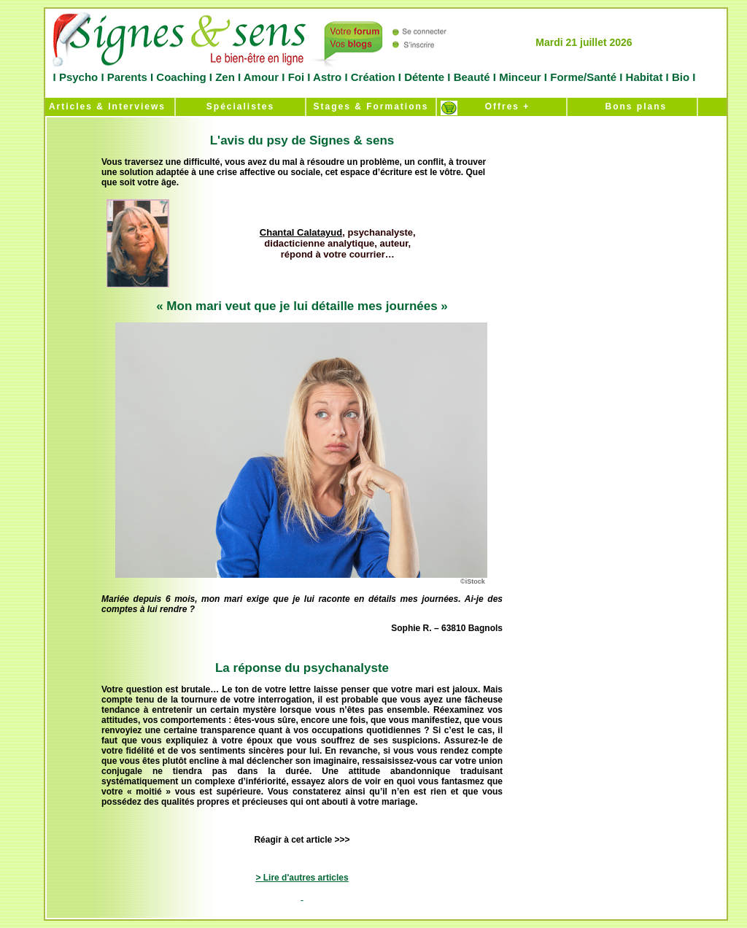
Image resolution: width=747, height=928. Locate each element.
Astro (327, 77)
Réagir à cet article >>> (301, 840)
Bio (681, 77)
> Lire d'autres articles (301, 878)
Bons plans (632, 106)
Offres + (501, 106)
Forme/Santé (583, 77)
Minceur (518, 77)
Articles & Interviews (105, 106)
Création (373, 77)
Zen (225, 77)
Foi (296, 77)
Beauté (471, 77)
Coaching (181, 77)
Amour (260, 77)
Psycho (77, 77)
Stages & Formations (370, 106)
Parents (127, 77)
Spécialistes (240, 106)
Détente (425, 77)
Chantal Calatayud (301, 232)
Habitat (643, 77)
